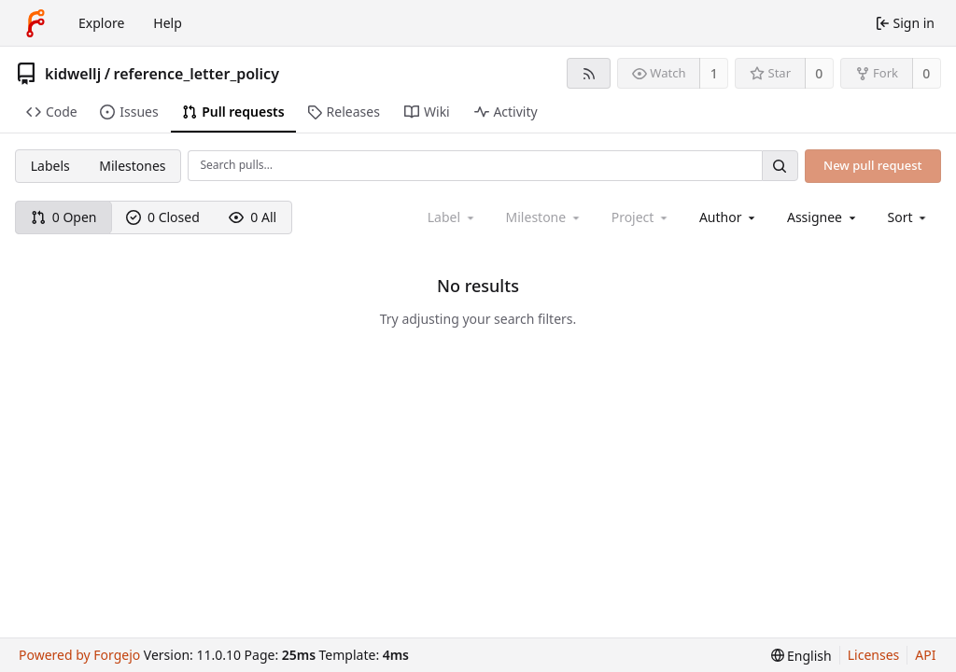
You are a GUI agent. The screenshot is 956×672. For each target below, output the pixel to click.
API (925, 655)
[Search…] (779, 165)
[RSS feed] (589, 73)
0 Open (64, 217)
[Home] (35, 23)
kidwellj (73, 73)
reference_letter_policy (196, 73)
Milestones (132, 166)
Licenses (874, 655)
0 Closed (163, 217)
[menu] (909, 217)
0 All (252, 217)
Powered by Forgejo (79, 655)
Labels (50, 166)
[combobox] (728, 217)
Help (167, 23)
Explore (101, 23)
